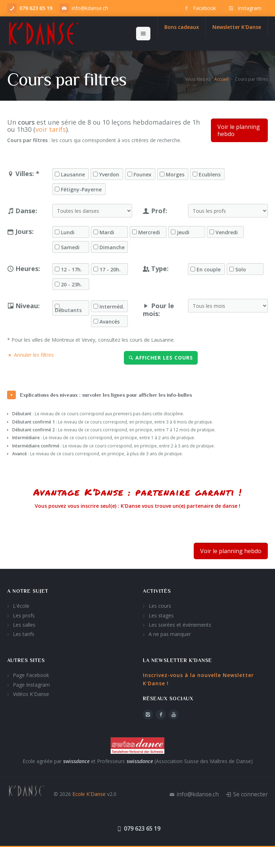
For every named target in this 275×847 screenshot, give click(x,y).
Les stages (161, 615)
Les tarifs (23, 634)
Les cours (160, 605)
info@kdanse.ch (90, 8)
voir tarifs (50, 129)
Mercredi (149, 232)
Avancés (110, 322)
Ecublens (210, 174)
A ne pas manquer (170, 634)
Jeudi (183, 232)
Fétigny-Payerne (81, 189)
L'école (21, 605)
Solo (240, 269)
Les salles (24, 624)
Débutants (68, 310)
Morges (175, 174)
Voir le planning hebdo (238, 130)
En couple (209, 269)
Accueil (221, 79)
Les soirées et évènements (180, 624)
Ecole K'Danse (89, 794)
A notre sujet (27, 591)
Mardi (107, 232)
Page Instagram (31, 684)
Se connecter (250, 794)
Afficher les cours (161, 357)
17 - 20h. (110, 269)
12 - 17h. (71, 269)
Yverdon (109, 174)
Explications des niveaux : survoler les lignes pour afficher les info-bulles (99, 395)
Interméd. (112, 307)
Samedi (70, 247)
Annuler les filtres (30, 354)
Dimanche (112, 247)
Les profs (24, 615)
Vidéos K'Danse (31, 694)
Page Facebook (31, 675)
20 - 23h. (71, 284)
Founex (142, 174)
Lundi (67, 232)
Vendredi (227, 232)
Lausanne (73, 174)
